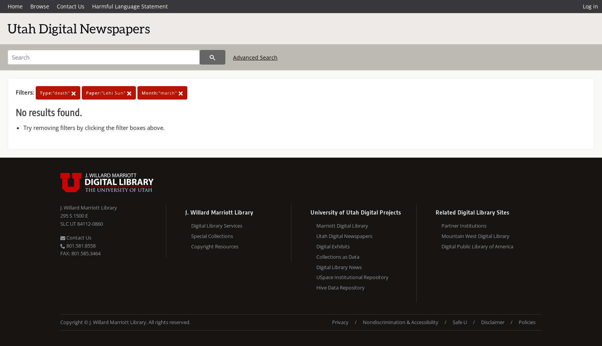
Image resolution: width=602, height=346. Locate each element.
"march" (162, 93)
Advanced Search (255, 57)
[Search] (104, 57)
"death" (58, 93)
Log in (590, 6)
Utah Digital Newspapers (344, 236)
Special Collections (212, 236)
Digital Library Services (216, 225)
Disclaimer (492, 322)
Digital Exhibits (333, 246)
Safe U (460, 322)
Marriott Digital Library (342, 225)
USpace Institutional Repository (352, 277)
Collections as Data (337, 256)
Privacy (340, 322)
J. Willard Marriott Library (88, 207)
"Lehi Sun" (109, 93)
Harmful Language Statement (130, 6)
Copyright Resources (214, 246)
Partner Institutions (464, 225)
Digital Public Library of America (477, 246)
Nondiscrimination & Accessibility (400, 322)
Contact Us (70, 6)
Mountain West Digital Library (475, 236)
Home (15, 6)
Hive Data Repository (340, 287)
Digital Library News (339, 267)
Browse (39, 6)
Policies (527, 322)
